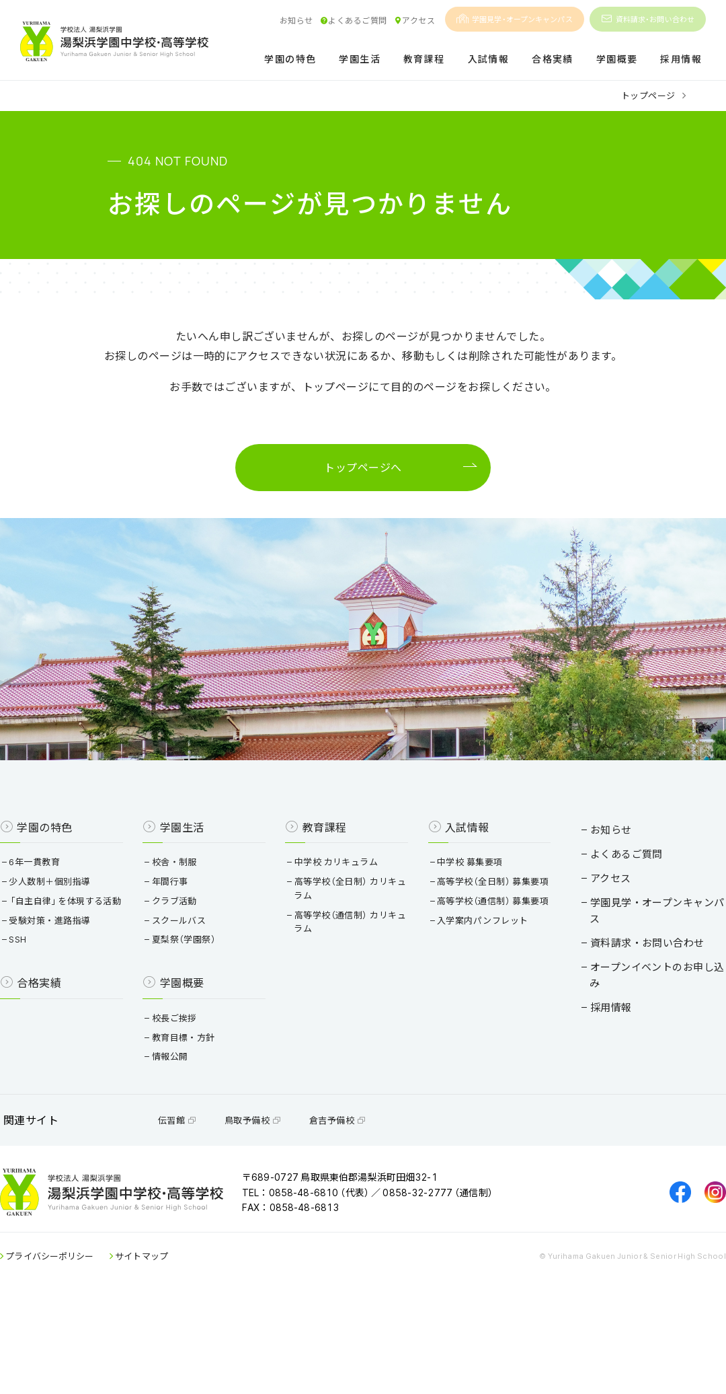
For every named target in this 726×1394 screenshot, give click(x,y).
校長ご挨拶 (186, 1082)
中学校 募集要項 (463, 912)
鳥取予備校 (273, 1196)
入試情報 (489, 59)
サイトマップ (162, 1346)
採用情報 (681, 59)
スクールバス (190, 970)
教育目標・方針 (195, 1101)
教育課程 (424, 59)
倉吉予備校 (357, 1196)
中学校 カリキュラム (338, 912)
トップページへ (362, 472)
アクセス (414, 20)
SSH (39, 1003)
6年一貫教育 (56, 912)
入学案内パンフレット (476, 998)
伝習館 (197, 1196)
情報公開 (181, 1120)
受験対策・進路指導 (71, 984)
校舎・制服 (186, 912)
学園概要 (617, 59)
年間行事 (181, 931)
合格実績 (552, 59)
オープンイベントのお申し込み (635, 988)
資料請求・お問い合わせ (647, 19)
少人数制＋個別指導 (71, 931)
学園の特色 (290, 59)
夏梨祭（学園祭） (196, 990)
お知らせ (296, 20)
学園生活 (359, 59)
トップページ (648, 95)
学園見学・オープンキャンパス (514, 19)
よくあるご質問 (353, 20)
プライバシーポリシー (71, 1346)
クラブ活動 (186, 951)
